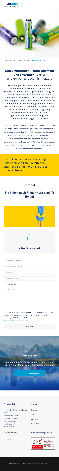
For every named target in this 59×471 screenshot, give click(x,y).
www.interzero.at (9, 424)
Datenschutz (35, 419)
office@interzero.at (10, 427)
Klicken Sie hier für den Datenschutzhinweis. (16, 320)
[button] (54, 4)
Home (7, 60)
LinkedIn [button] (10, 439)
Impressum (35, 410)
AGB (32, 414)
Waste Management (23, 60)
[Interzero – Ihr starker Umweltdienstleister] (11, 4)
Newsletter (35, 424)
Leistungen (13, 60)
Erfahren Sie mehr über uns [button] (29, 373)
